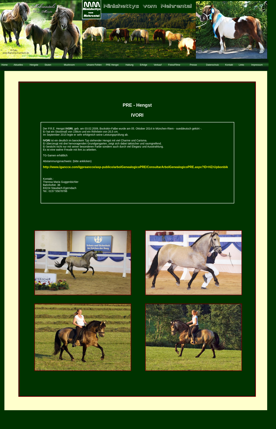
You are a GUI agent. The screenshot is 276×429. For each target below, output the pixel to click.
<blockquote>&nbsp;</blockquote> (136, 33)
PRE (127, 105)
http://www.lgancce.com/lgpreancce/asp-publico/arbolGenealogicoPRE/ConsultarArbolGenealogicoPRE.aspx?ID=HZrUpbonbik (135, 167)
